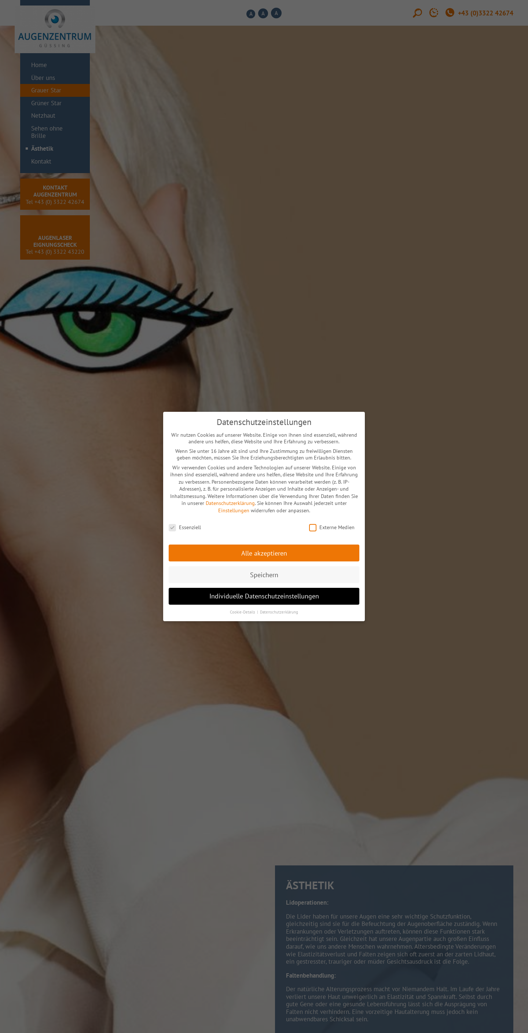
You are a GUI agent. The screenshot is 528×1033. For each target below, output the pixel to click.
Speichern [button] (264, 575)
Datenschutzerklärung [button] (279, 612)
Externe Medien (332, 527)
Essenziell (185, 527)
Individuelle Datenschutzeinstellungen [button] (264, 596)
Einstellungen (233, 510)
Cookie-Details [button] (243, 612)
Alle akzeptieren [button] (264, 553)
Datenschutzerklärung (230, 503)
